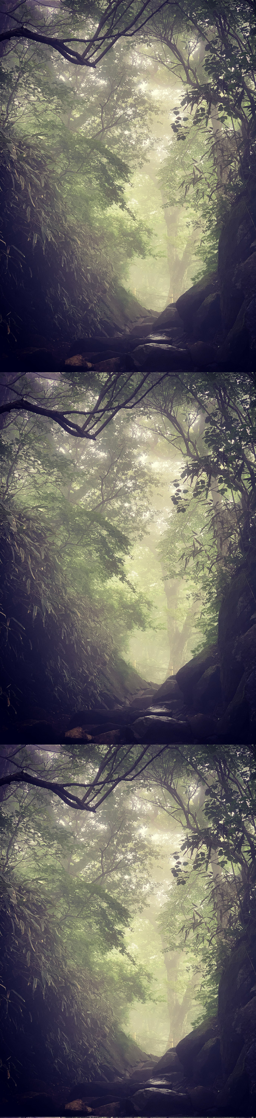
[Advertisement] (128, 110)
